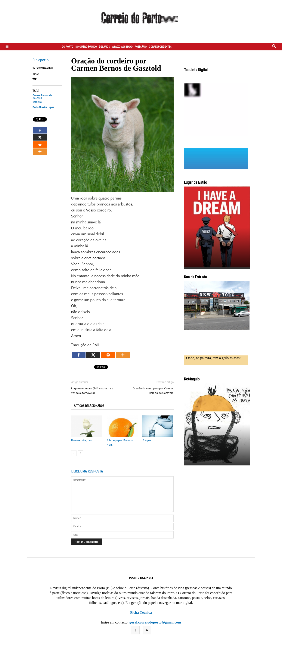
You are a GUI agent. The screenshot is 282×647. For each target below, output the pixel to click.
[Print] (40, 144)
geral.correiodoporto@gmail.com (155, 622)
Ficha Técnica (141, 612)
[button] (274, 46)
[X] (40, 137)
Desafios (104, 46)
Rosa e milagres (81, 440)
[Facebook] (40, 130)
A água (146, 440)
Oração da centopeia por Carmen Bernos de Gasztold (153, 391)
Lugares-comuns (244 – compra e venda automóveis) (92, 391)
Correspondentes (160, 46)
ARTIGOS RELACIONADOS (89, 406)
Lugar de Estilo (195, 182)
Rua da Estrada (195, 277)
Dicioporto (40, 60)
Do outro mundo (86, 46)
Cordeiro (36, 102)
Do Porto (67, 46)
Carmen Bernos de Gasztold (42, 97)
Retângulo (191, 379)
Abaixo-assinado (122, 46)
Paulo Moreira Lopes (43, 107)
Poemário (141, 46)
